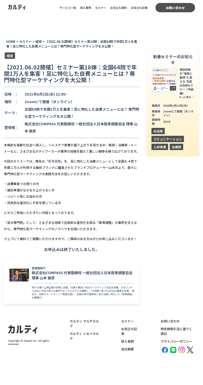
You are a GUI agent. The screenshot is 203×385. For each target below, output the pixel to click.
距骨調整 (54, 161)
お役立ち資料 (118, 8)
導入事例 (85, 8)
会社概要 (127, 349)
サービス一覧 (67, 8)
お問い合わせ (175, 7)
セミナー (100, 8)
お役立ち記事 (139, 8)
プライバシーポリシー (176, 341)
